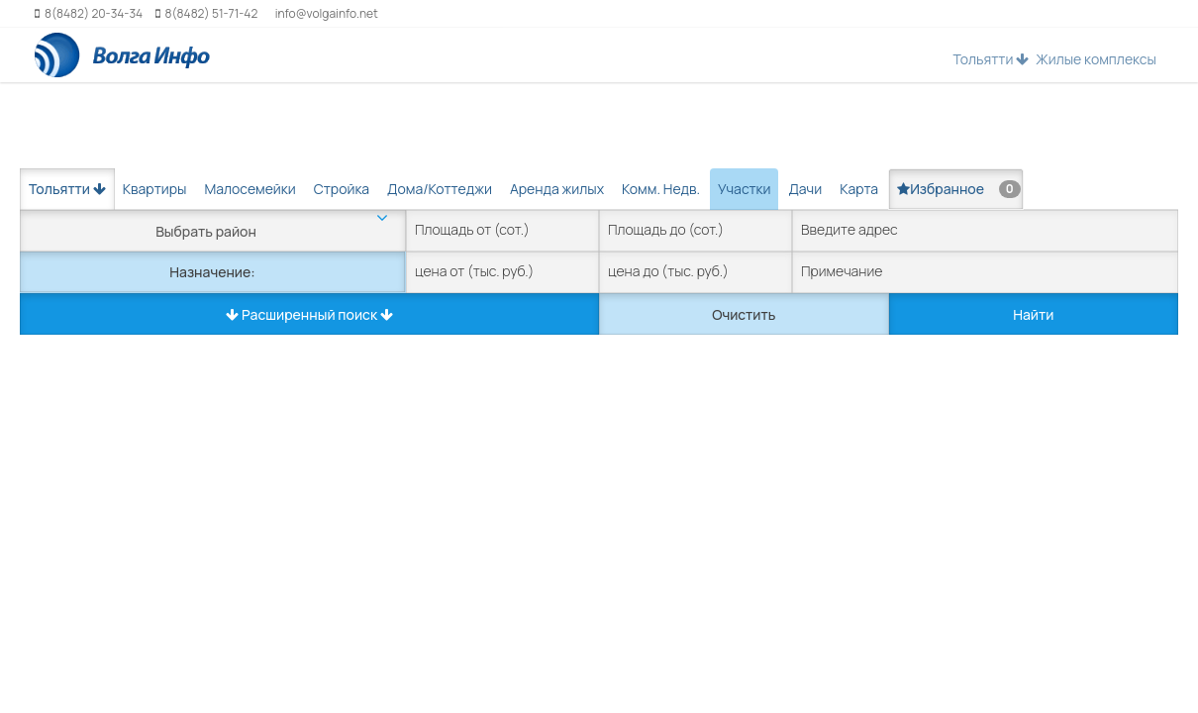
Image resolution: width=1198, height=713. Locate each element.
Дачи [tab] (805, 188)
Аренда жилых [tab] (557, 188)
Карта (859, 188)
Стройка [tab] (341, 188)
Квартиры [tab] (155, 188)
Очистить (743, 314)
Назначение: (211, 271)
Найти (1033, 314)
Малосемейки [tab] (249, 188)
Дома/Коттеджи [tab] (439, 188)
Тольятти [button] (990, 59)
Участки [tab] (744, 188)
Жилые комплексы (1096, 59)
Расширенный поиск (309, 314)
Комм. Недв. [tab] (661, 188)
